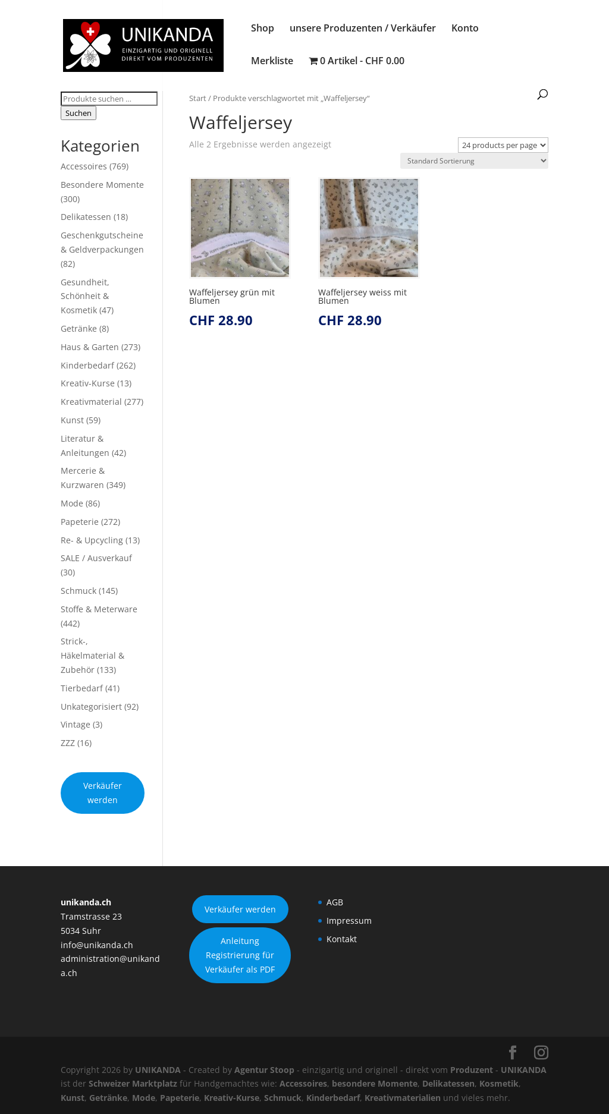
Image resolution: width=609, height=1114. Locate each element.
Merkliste (272, 61)
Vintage (75, 724)
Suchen (78, 113)
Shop (262, 29)
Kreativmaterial (91, 401)
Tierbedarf (82, 688)
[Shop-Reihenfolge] (474, 161)
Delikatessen (86, 216)
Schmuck (78, 590)
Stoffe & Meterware (99, 609)
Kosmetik (499, 1083)
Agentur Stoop (264, 1069)
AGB (335, 902)
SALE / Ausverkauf (96, 558)
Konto (465, 29)
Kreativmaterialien (403, 1097)
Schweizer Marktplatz (133, 1083)
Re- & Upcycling (92, 540)
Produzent (471, 1069)
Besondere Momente (102, 184)
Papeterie (80, 521)
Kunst (72, 420)
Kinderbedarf (87, 365)
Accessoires (84, 166)
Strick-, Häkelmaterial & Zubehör (92, 655)
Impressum (349, 920)
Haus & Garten (90, 347)
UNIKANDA (158, 1069)
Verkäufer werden (102, 792)
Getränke (79, 328)
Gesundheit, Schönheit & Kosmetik (85, 296)
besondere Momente (374, 1083)
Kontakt (342, 939)
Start (197, 98)
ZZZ (68, 742)
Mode (72, 503)
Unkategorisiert (91, 706)
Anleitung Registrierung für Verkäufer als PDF (240, 955)
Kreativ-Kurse (88, 383)
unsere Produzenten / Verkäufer (363, 29)
